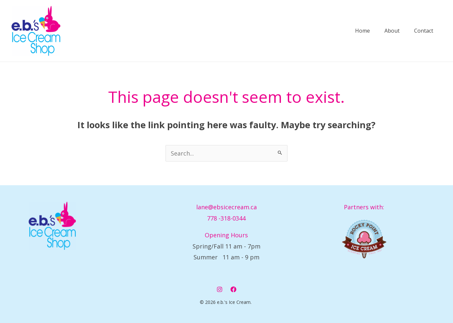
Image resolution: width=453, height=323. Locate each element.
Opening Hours (226, 235)
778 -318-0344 (226, 218)
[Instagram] (220, 289)
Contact (418, 31)
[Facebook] (233, 289)
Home (349, 31)
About (383, 31)
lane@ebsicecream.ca (226, 207)
